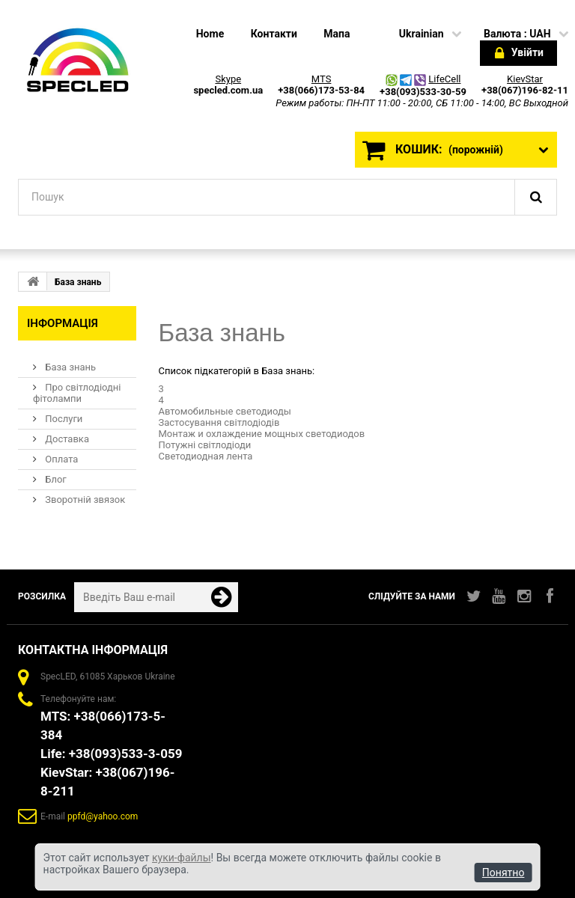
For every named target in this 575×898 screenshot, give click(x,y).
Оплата (60, 459)
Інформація (62, 323)
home (210, 34)
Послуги (62, 418)
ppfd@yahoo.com (102, 816)
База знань (69, 367)
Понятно (503, 873)
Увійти (519, 53)
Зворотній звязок (84, 499)
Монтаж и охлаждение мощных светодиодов (262, 433)
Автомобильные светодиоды (225, 411)
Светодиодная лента (206, 456)
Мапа (336, 34)
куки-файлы (181, 858)
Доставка (66, 439)
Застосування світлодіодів (219, 422)
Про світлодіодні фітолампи (77, 393)
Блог (55, 479)
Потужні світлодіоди (205, 444)
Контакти (274, 34)
